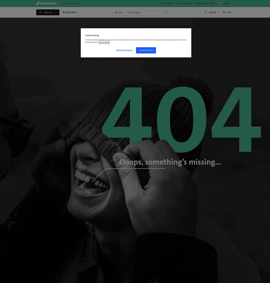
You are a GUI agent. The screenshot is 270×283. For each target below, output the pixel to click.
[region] (136, 42)
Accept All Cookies (146, 50)
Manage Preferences (124, 50)
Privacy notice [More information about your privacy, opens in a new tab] (104, 42)
